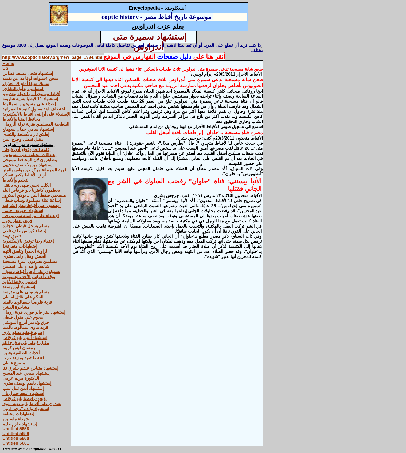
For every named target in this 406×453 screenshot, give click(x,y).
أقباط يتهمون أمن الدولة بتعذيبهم (31, 93)
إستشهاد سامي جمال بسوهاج (28, 129)
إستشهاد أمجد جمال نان (23, 393)
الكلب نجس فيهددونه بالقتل (26, 185)
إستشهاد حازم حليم (19, 424)
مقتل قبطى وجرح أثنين (22, 139)
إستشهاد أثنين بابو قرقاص (24, 337)
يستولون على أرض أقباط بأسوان (31, 271)
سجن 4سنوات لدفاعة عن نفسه (30, 78)
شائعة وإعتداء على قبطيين (25, 266)
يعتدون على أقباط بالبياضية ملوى (31, 403)
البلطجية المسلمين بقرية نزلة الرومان (35, 124)
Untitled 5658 (15, 429)
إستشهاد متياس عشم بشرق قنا (30, 368)
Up (5, 68)
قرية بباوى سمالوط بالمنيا (25, 327)
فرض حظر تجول (17, 220)
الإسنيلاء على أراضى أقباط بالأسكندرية (36, 114)
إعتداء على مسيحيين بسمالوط (29, 104)
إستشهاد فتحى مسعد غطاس (27, 73)
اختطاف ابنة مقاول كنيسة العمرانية (33, 109)
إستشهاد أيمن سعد (18, 287)
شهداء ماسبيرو (15, 419)
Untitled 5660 (15, 438)
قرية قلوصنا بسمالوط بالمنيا (27, 302)
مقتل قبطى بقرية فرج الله (25, 342)
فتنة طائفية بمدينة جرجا (23, 358)
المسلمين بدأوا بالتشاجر (23, 88)
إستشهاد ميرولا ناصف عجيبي (27, 165)
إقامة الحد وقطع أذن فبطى (26, 149)
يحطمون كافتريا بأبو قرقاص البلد (31, 190)
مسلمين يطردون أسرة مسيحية (29, 261)
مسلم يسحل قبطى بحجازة (25, 226)
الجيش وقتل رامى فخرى (24, 256)
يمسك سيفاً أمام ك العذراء (25, 83)
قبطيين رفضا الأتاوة (19, 281)
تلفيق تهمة (11, 236)
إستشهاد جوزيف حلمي (22, 210)
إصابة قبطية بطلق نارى (23, 332)
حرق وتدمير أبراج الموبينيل (25, 322)
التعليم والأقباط (15, 180)
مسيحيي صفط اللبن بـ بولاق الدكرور (34, 195)
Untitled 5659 (15, 433)
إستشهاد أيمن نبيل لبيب (23, 388)
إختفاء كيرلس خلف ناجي (24, 231)
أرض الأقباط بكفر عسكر (24, 175)
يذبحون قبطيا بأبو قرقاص (24, 398)
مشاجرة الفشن (16, 307)
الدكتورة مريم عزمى (20, 378)
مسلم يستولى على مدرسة (25, 292)
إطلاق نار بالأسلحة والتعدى (25, 134)
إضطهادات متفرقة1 (19, 246)
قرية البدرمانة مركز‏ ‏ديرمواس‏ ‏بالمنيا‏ (34, 170)
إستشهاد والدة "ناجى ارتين (25, 408)
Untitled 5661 (15, 443)
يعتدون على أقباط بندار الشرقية (31, 205)
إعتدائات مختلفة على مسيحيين (29, 154)
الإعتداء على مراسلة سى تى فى (30, 215)
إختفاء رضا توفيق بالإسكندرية (28, 241)
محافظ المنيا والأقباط (21, 119)
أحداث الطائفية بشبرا (21, 353)
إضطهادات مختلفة (18, 414)
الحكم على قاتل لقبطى (22, 297)
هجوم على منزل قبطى (22, 317)
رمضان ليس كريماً (18, 347)
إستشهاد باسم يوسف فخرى (26, 383)
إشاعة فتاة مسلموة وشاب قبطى (31, 200)
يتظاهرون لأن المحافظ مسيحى (29, 160)
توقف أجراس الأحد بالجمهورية (28, 276)
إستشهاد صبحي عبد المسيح (26, 373)
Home (8, 63)
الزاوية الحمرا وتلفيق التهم (25, 251)
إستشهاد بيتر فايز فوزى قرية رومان (33, 312)
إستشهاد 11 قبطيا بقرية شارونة (30, 99)
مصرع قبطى (13, 363)
